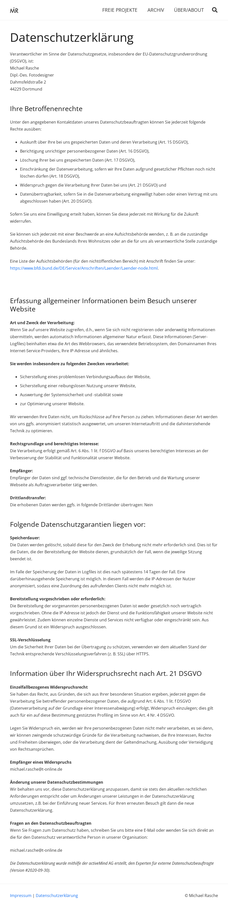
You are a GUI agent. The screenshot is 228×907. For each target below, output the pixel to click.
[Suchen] (215, 10)
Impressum (21, 895)
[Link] (14, 10)
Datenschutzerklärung (57, 895)
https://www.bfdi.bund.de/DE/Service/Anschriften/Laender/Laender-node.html (84, 268)
